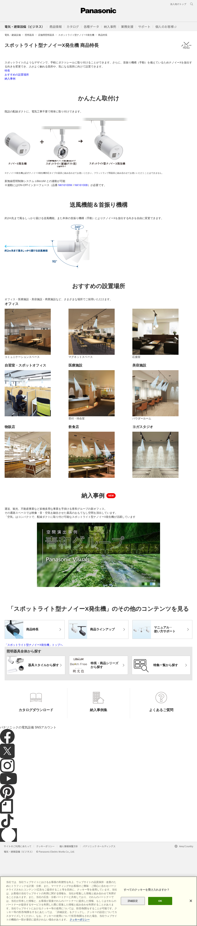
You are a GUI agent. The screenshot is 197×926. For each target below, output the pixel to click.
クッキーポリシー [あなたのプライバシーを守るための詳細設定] (80, 919)
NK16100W (65, 236)
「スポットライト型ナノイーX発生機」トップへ (34, 715)
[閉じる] (191, 901)
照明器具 (29, 35)
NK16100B (81, 236)
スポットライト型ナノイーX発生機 (76, 35)
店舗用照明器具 (46, 35)
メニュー (186, 45)
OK (160, 900)
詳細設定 (133, 900)
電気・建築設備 (13, 35)
